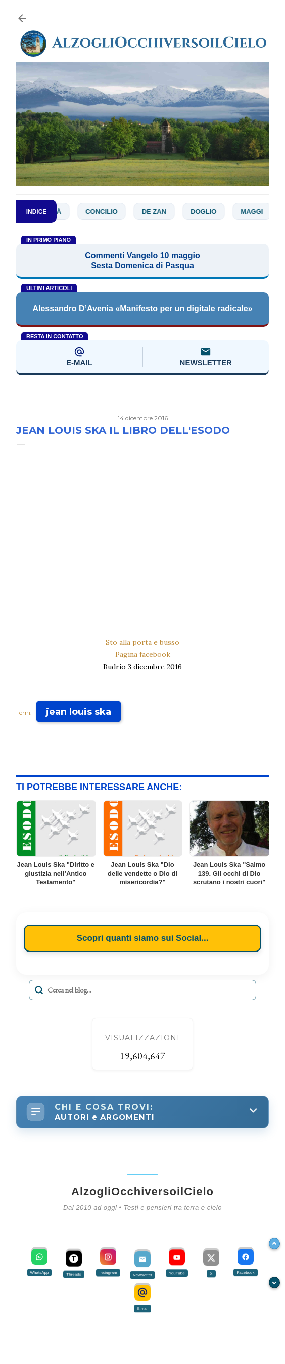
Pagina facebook (142, 654)
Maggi (256, 211)
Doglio (208, 211)
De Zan (158, 211)
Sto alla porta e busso (142, 642)
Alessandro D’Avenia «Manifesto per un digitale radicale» (142, 308)
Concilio (106, 211)
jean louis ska (78, 711)
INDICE (36, 211)
